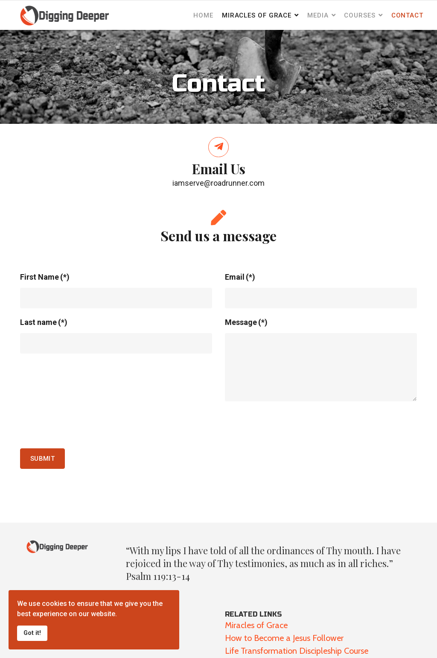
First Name (45, 276)
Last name (43, 322)
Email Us (218, 169)
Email (240, 276)
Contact (407, 15)
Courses (359, 15)
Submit (42, 458)
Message (246, 322)
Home (203, 15)
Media (318, 15)
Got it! (32, 633)
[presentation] (85, 425)
